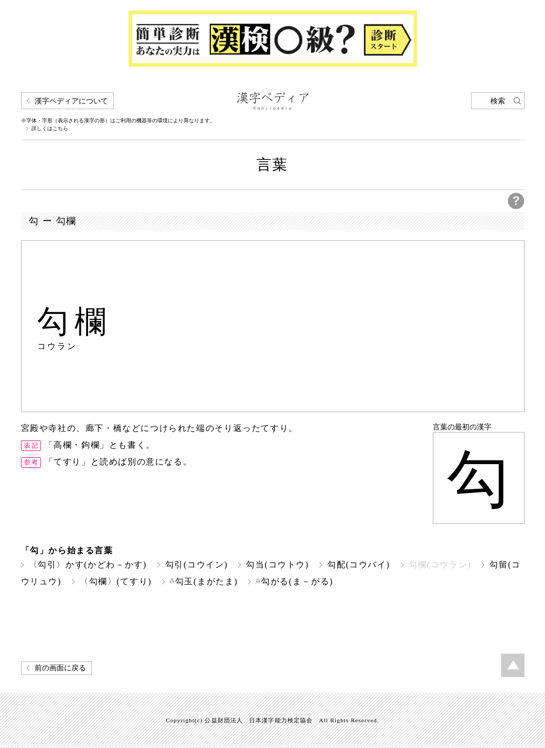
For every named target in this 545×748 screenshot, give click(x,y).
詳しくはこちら (49, 128)
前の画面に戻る (60, 668)
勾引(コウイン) (196, 564)
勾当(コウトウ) (277, 564)
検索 (497, 101)
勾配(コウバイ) (358, 564)
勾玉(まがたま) (204, 581)
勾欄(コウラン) (440, 564)
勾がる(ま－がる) (294, 581)
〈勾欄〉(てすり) (116, 581)
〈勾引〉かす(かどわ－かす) (88, 564)
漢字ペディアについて (71, 101)
